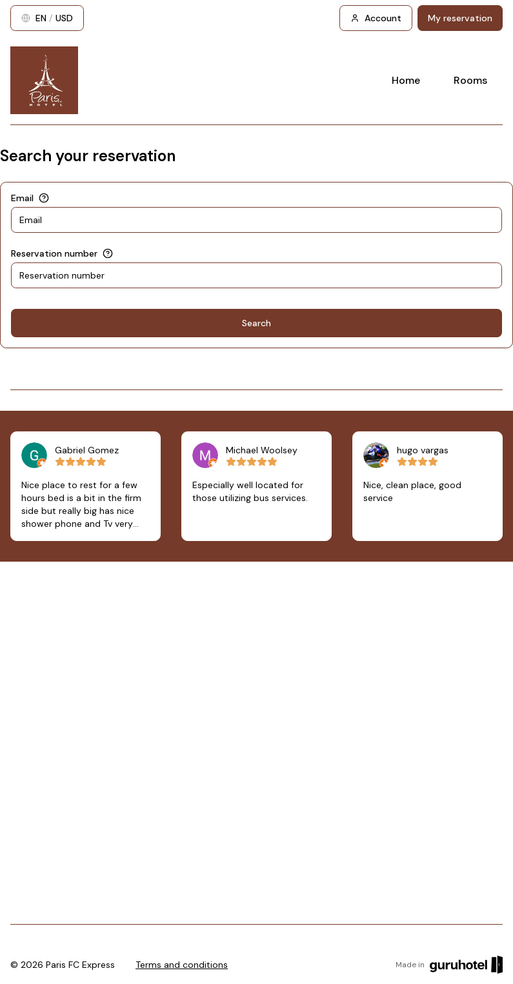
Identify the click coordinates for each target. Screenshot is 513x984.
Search (256, 323)
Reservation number (54, 253)
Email (22, 197)
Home (406, 80)
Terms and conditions (182, 964)
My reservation (460, 18)
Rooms (470, 80)
